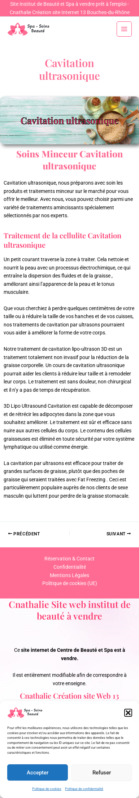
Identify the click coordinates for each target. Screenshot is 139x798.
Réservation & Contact (69, 559)
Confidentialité (69, 567)
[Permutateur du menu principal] (124, 29)
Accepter (37, 772)
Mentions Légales (69, 575)
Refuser (101, 772)
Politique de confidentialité (84, 789)
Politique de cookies (46, 789)
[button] (128, 712)
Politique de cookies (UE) (69, 583)
